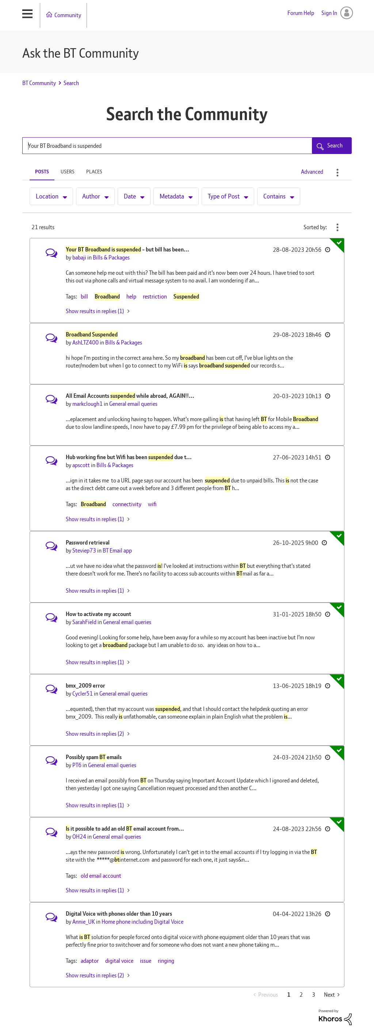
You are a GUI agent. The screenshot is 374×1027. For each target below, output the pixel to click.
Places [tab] (94, 171)
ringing (166, 961)
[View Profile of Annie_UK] (83, 922)
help (131, 296)
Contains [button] (274, 196)
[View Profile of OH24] (79, 837)
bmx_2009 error (85, 685)
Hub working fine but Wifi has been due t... (129, 457)
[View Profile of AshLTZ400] (85, 342)
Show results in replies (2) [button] (95, 734)
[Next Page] (331, 994)
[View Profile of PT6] (76, 765)
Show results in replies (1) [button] (95, 311)
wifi (152, 504)
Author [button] (91, 196)
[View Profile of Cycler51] (82, 693)
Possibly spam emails (94, 757)
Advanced (312, 172)
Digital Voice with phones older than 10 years (119, 914)
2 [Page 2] (301, 995)
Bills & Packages (111, 257)
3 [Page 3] (313, 995)
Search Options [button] (337, 173)
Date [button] (130, 196)
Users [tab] (68, 171)
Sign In (329, 13)
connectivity (126, 504)
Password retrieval (88, 542)
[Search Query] (187, 145)
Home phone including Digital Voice (142, 922)
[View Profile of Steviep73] (84, 550)
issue (145, 961)
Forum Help (300, 13)
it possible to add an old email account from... (125, 828)
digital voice (119, 961)
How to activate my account (98, 614)
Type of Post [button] (224, 196)
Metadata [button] (172, 196)
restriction (155, 296)
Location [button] (47, 196)
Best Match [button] (337, 227)
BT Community (39, 83)
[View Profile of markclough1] (87, 404)
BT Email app (117, 550)
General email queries (133, 404)
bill (84, 296)
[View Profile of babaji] (79, 257)
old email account (101, 876)
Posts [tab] (42, 171)
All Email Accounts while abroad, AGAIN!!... (130, 396)
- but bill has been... (127, 249)
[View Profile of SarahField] (84, 622)
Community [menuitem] (67, 15)
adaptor (90, 961)
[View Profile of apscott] (81, 465)
